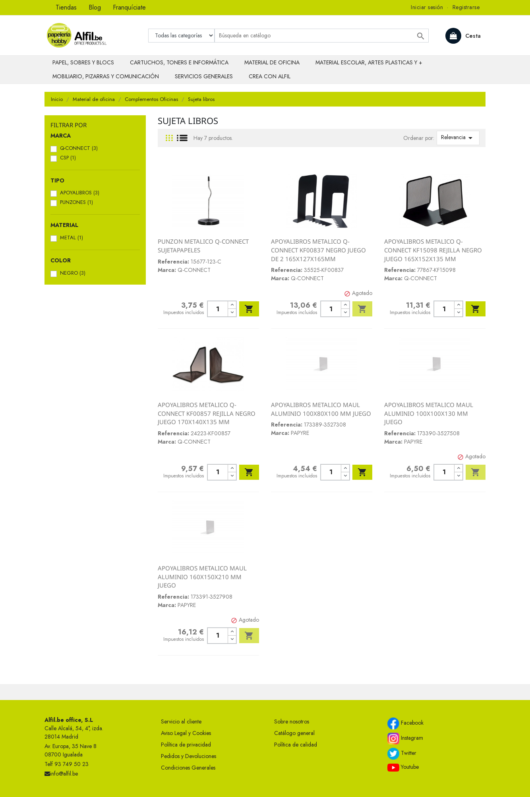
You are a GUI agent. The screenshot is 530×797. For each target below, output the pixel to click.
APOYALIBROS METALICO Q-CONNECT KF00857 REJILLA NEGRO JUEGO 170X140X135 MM (206, 413)
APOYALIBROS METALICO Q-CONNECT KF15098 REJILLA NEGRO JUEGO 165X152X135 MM (433, 249)
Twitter (401, 754)
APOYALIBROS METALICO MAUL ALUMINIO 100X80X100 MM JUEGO (321, 409)
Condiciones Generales (188, 768)
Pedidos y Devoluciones (188, 756)
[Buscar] (322, 36)
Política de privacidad (186, 745)
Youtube (403, 767)
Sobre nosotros (291, 721)
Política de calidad (295, 745)
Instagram (405, 739)
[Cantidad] (217, 309)
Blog (95, 7)
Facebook (405, 723)
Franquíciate (129, 7)
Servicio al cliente (181, 721)
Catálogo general (294, 733)
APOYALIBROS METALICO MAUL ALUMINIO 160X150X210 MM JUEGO (202, 576)
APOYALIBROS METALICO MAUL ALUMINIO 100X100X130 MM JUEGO (428, 413)
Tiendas (66, 7)
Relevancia (458, 138)
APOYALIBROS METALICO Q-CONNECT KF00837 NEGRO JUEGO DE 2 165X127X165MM (318, 249)
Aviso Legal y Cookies (186, 733)
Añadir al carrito (249, 309)
